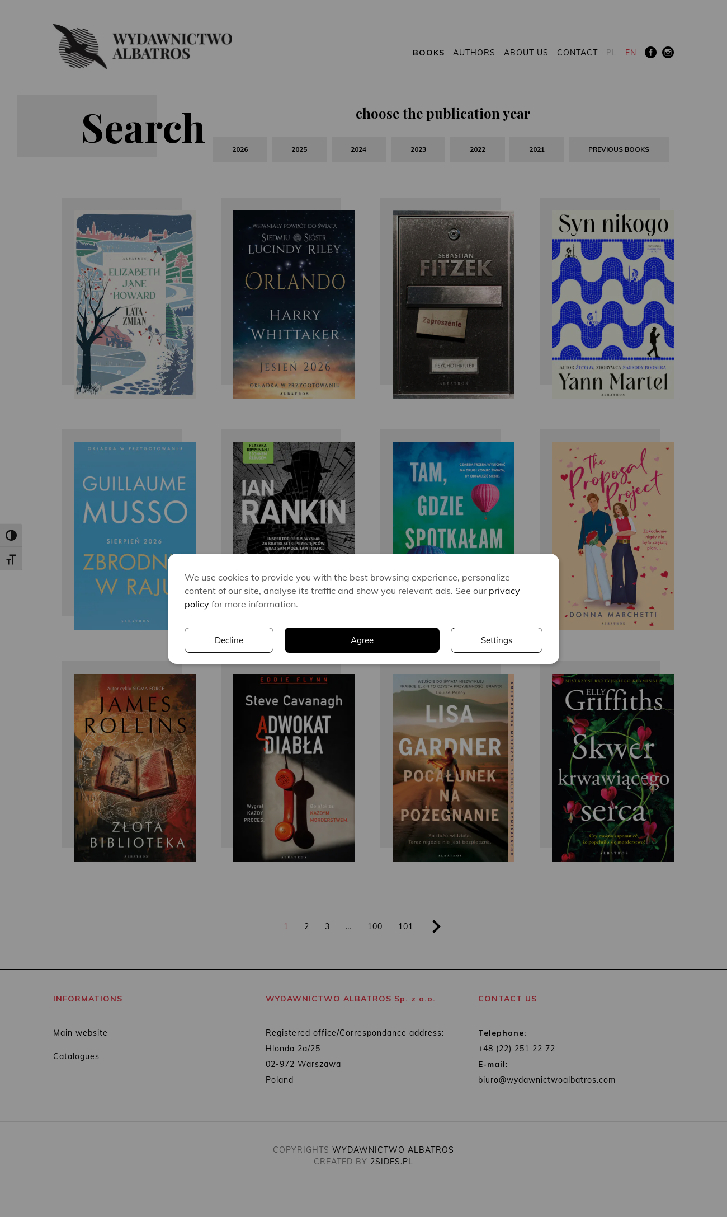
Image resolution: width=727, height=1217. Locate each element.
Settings (395, 639)
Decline (498, 639)
